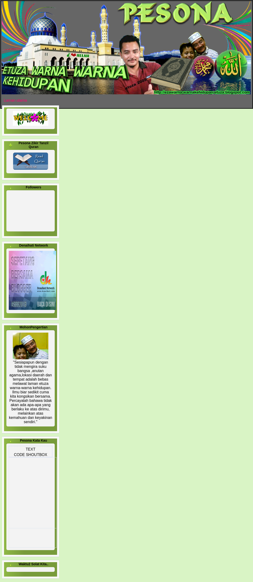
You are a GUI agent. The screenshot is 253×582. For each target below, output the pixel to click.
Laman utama (15, 100)
